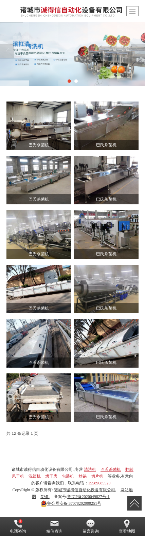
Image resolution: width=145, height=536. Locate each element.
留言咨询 (91, 526)
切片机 (97, 476)
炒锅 (82, 476)
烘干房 (51, 476)
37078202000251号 (70, 503)
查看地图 (127, 526)
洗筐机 (35, 476)
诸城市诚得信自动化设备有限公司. (85, 489)
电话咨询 (18, 526)
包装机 (68, 476)
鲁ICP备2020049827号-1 (88, 496)
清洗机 (90, 469)
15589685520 (99, 483)
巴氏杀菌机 (111, 469)
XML (45, 496)
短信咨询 (54, 526)
